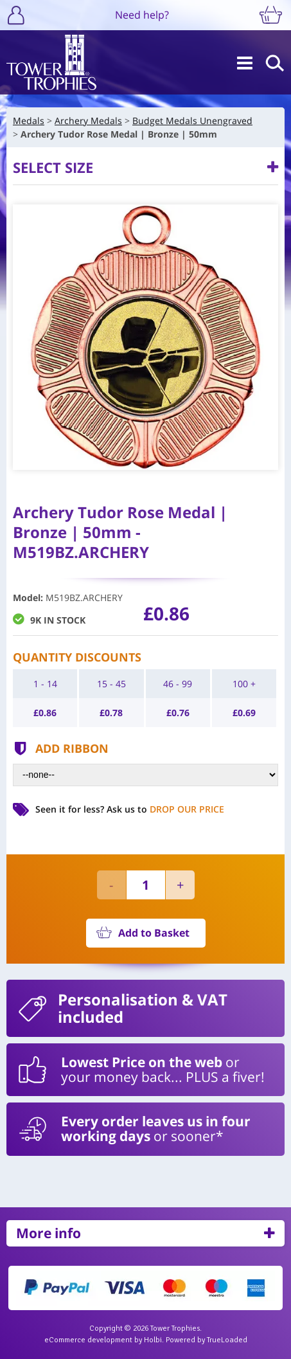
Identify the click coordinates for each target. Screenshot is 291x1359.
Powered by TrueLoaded (206, 1340)
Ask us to (165, 809)
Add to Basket (154, 933)
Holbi (153, 1340)
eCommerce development (88, 1340)
